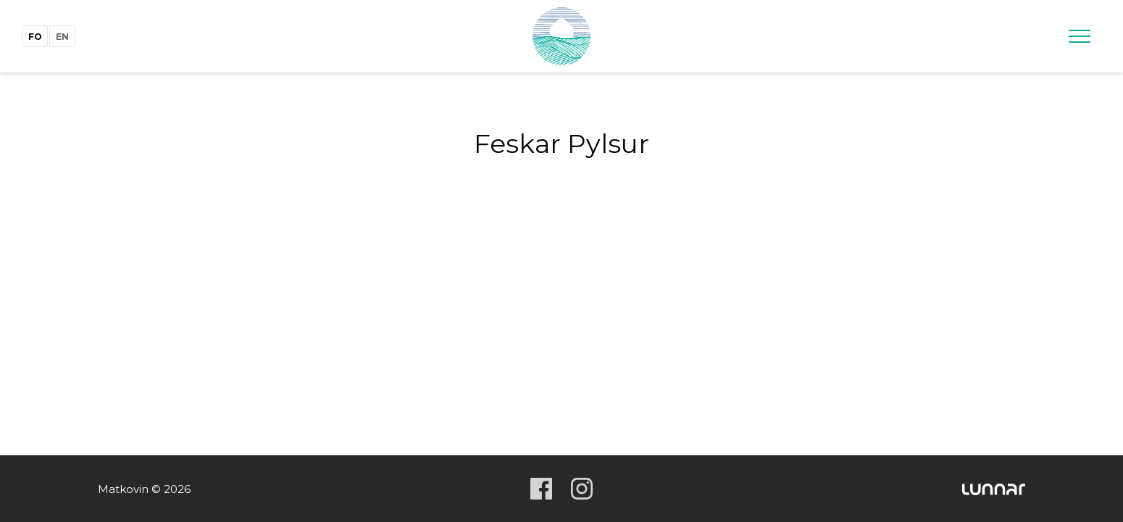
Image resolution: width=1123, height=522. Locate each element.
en (62, 36)
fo (35, 36)
